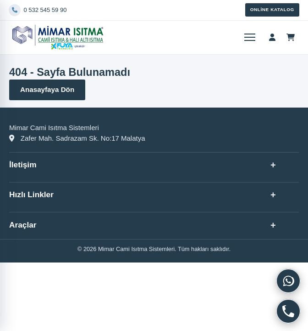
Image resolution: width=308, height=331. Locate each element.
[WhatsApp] (288, 280)
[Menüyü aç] (249, 37)
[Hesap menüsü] (272, 37)
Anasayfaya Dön (47, 89)
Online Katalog (272, 9)
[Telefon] (125, 10)
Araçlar (23, 224)
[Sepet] (290, 37)
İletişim (23, 164)
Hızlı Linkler (31, 194)
